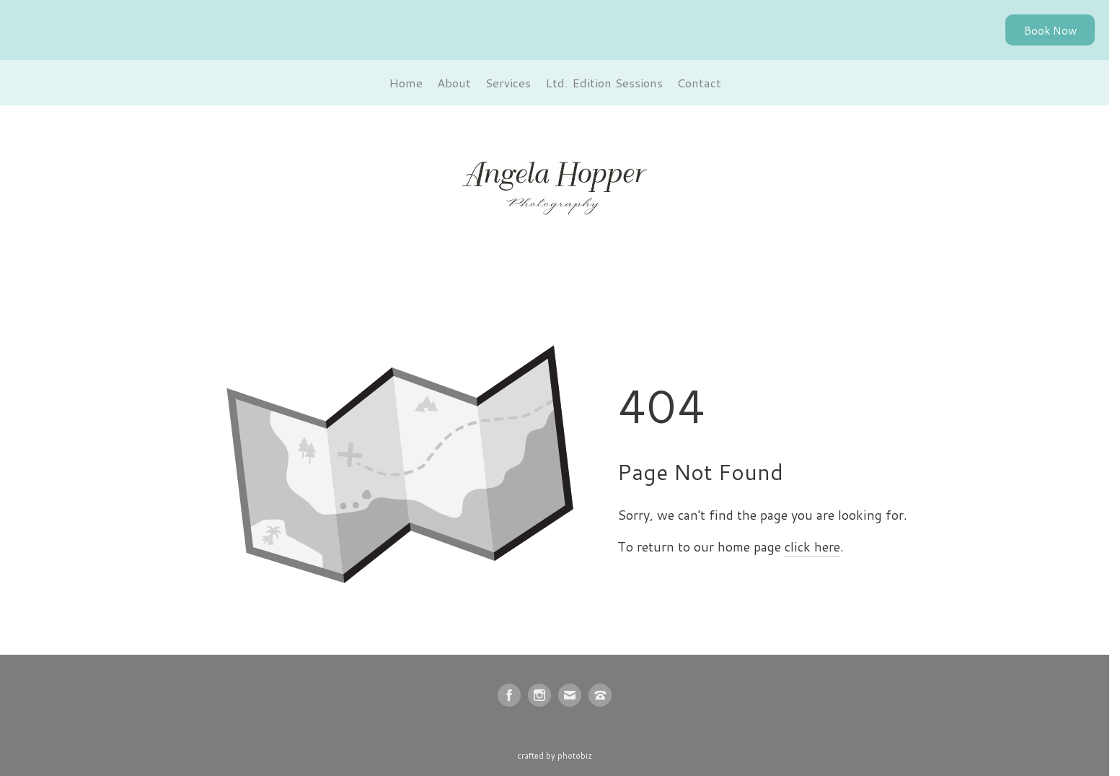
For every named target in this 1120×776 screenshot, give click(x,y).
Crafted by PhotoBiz (554, 756)
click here (812, 546)
